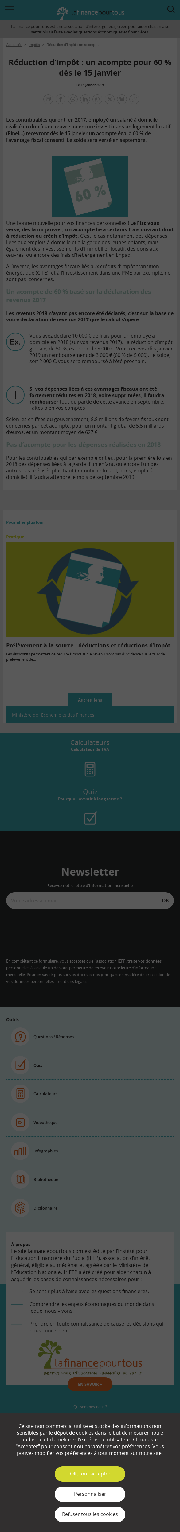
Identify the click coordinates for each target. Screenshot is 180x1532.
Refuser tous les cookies (90, 1514)
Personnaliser (90, 1494)
